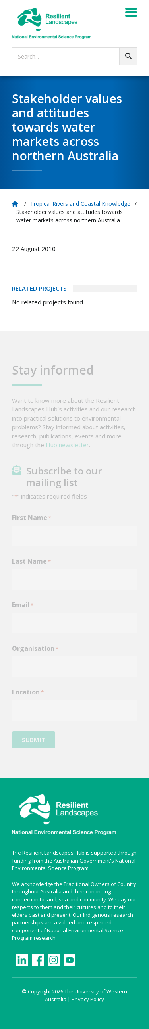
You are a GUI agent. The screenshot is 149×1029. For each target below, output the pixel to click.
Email (22, 609)
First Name (31, 522)
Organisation (35, 653)
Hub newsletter (67, 449)
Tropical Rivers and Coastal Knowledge (80, 203)
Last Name (31, 565)
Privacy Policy (88, 999)
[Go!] (128, 56)
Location (28, 696)
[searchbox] (74, 56)
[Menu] (131, 13)
